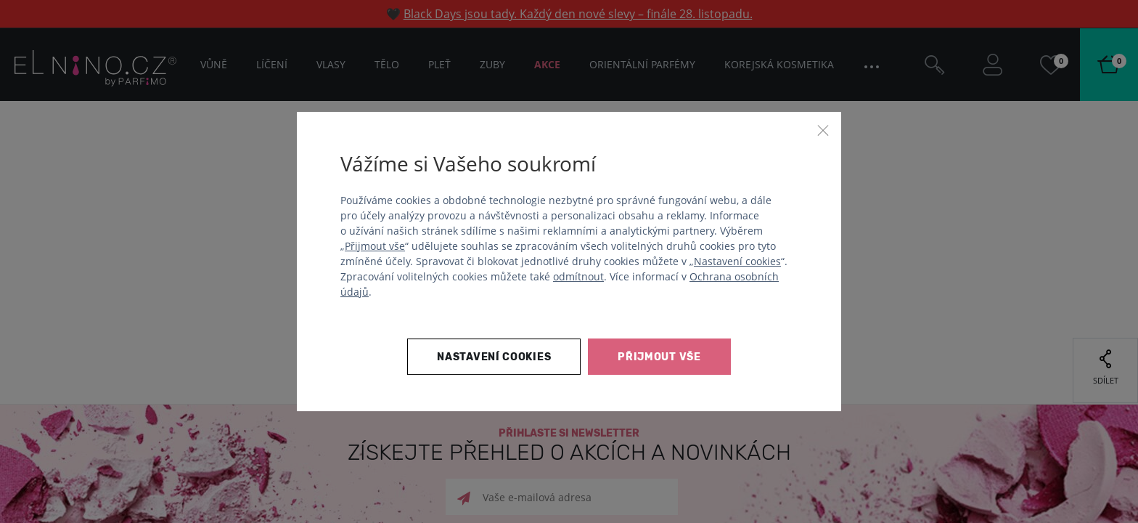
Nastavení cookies (737, 261)
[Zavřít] (823, 130)
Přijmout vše (375, 246)
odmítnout (578, 276)
